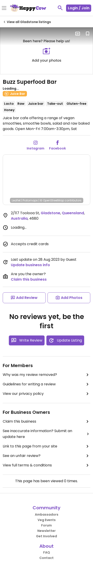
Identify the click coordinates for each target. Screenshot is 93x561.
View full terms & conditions (46, 465)
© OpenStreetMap (52, 200)
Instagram (35, 148)
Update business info (30, 265)
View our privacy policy (46, 393)
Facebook (57, 148)
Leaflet (16, 200)
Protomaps (30, 200)
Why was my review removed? (46, 374)
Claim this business (29, 279)
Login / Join (78, 8)
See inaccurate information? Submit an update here (46, 433)
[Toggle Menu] (4, 8)
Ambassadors (46, 514)
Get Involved (46, 536)
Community (46, 508)
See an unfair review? (46, 456)
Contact (46, 558)
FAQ (46, 552)
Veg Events (47, 520)
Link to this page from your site (46, 446)
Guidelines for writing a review (46, 384)
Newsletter (46, 530)
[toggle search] (60, 8)
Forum (46, 525)
